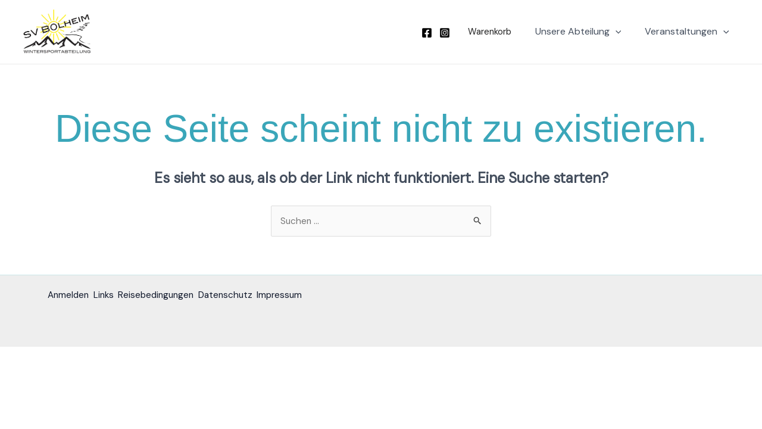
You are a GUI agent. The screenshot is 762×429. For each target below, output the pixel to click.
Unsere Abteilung (585, 31)
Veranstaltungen (689, 31)
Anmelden (69, 296)
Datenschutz (246, 296)
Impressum (307, 296)
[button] (496, 31)
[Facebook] (436, 32)
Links (110, 296)
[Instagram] (454, 32)
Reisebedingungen (170, 296)
